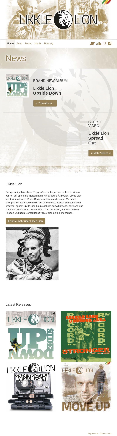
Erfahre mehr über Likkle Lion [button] (25, 221)
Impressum (93, 433)
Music (28, 43)
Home (10, 43)
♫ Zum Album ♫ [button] (45, 103)
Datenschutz (105, 433)
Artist (19, 43)
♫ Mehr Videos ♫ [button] (101, 153)
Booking (48, 43)
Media (38, 43)
